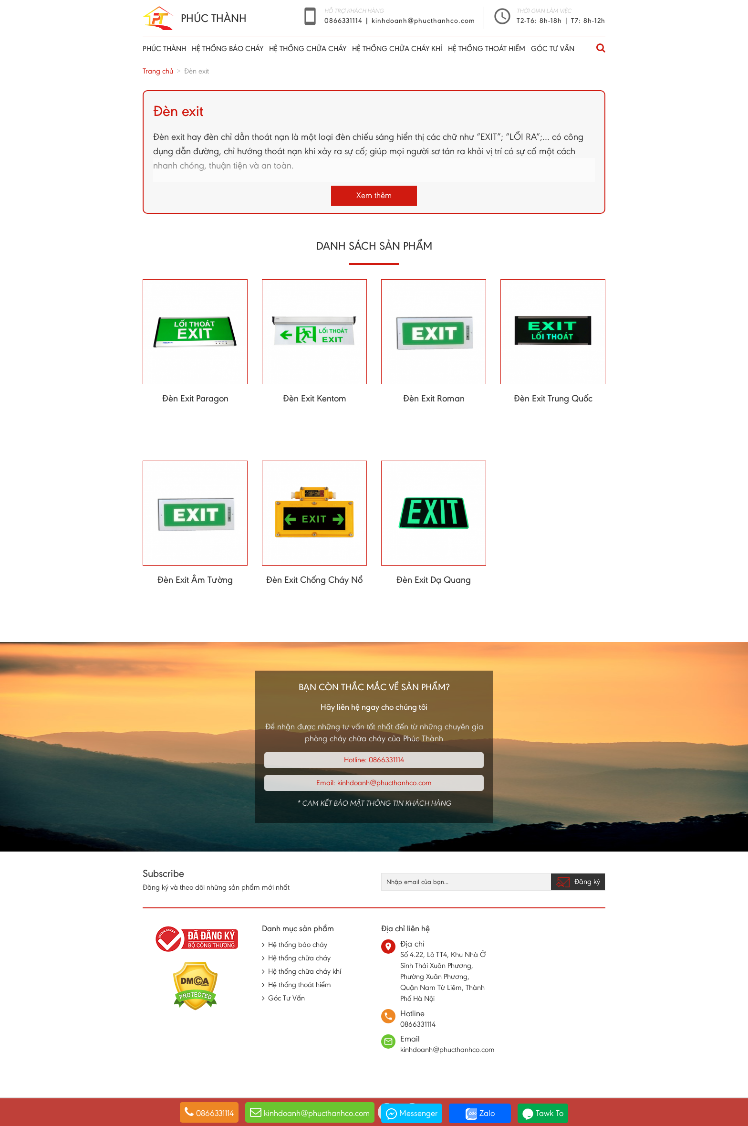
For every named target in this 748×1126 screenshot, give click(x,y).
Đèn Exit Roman (434, 398)
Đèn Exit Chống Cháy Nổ (314, 579)
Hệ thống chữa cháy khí (397, 48)
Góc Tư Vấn (552, 48)
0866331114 (344, 20)
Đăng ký (578, 882)
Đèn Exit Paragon (195, 398)
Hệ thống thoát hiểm (486, 48)
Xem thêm (374, 195)
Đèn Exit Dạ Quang (433, 579)
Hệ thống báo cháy (227, 48)
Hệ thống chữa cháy (307, 48)
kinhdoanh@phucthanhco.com (423, 20)
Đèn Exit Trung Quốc (553, 398)
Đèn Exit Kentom (314, 398)
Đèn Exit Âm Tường (195, 579)
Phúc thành (164, 48)
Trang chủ (158, 70)
